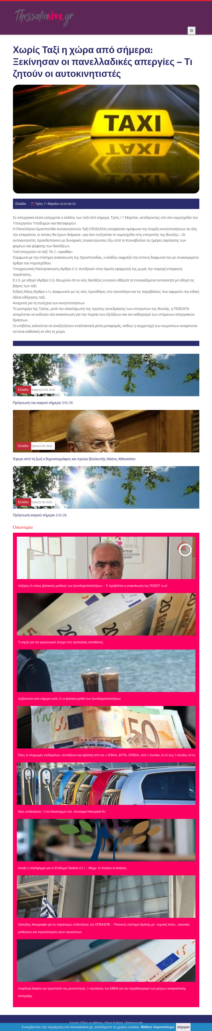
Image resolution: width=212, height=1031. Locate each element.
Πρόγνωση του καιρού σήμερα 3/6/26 (43, 402)
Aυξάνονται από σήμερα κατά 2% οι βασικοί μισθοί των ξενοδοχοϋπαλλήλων (69, 698)
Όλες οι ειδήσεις (92, 1022)
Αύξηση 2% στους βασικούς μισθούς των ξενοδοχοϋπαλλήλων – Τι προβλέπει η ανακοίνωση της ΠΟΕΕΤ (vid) (92, 585)
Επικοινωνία (134, 1022)
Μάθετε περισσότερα (157, 1027)
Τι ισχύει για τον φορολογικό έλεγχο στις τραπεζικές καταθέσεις (60, 642)
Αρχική (74, 1022)
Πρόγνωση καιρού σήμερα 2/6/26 (40, 515)
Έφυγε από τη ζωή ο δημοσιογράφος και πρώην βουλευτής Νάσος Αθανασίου (74, 459)
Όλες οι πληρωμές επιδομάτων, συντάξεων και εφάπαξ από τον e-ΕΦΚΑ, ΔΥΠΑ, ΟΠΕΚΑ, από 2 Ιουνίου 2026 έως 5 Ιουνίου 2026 (106, 755)
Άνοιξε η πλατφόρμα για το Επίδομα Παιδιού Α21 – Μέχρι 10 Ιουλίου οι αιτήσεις (72, 868)
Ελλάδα (21, 203)
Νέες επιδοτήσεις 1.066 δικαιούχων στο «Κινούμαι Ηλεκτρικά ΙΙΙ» (62, 811)
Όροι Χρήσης (114, 1022)
